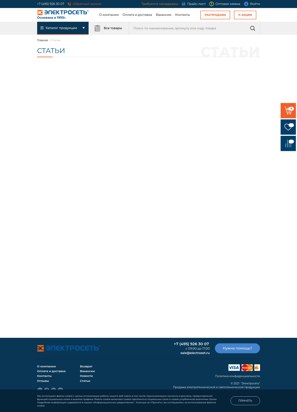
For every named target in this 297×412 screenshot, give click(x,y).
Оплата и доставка (137, 15)
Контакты (182, 15)
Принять (245, 400)
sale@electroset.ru (195, 353)
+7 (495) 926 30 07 (50, 4)
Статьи (85, 381)
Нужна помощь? (237, 348)
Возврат (86, 366)
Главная (42, 40)
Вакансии (163, 15)
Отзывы (43, 381)
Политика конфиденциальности (237, 376)
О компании (109, 15)
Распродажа (215, 15)
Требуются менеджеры (160, 4)
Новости (86, 376)
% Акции (245, 15)
